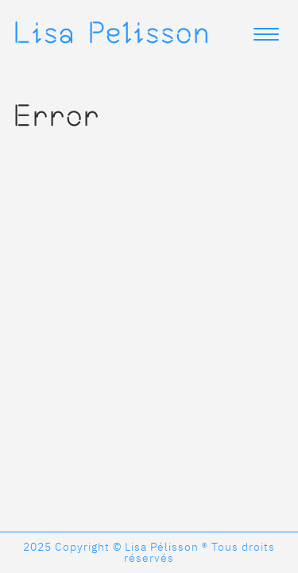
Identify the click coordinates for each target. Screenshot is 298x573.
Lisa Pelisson (111, 32)
